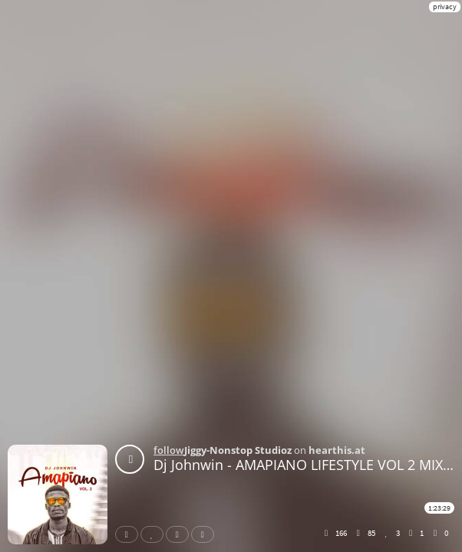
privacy (445, 7)
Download (205, 534)
